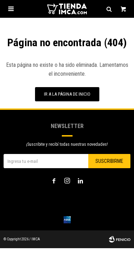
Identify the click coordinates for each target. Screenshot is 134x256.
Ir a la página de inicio (67, 94)
